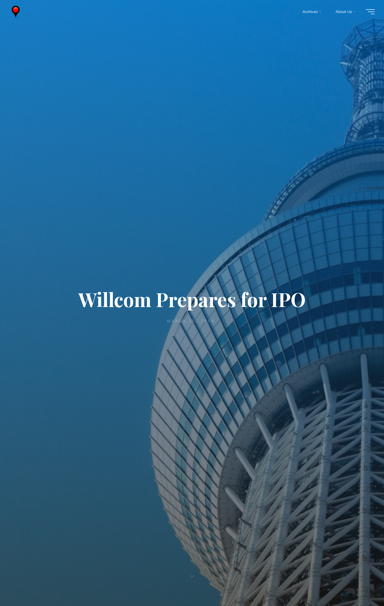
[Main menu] (369, 11)
